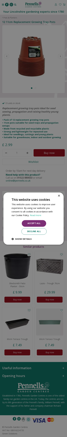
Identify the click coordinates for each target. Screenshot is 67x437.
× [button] (59, 196)
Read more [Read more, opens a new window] (35, 215)
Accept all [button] (34, 223)
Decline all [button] (34, 231)
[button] (22, 239)
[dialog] (33, 218)
